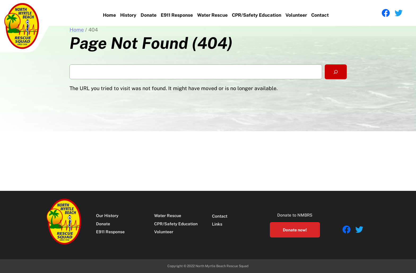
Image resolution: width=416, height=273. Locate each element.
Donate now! (295, 229)
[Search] (335, 71)
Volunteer (296, 15)
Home (109, 15)
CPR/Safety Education (256, 15)
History (128, 15)
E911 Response (177, 15)
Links (217, 224)
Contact (320, 15)
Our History (107, 215)
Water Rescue (212, 15)
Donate (149, 15)
